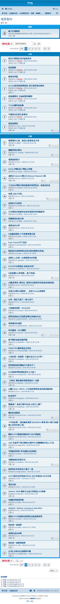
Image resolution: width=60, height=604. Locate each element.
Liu (18, 178)
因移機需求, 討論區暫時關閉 (20, 96)
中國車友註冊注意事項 (17, 114)
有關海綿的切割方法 (17, 460)
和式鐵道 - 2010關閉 (17, 330)
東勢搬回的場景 (15, 323)
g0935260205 (22, 319)
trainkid (19, 188)
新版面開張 (13, 123)
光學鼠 (19, 214)
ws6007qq (21, 269)
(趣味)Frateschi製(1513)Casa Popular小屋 (27, 176)
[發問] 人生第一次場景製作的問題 (22, 258)
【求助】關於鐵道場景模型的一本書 (23, 380)
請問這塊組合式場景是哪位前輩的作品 (24, 316)
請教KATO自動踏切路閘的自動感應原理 (25, 516)
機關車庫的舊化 (15, 150)
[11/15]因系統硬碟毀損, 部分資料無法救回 (26, 86)
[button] (21, 48)
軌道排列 (12, 396)
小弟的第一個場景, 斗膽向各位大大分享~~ (26, 357)
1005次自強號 (22, 351)
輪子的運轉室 (14, 31)
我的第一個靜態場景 (17, 543)
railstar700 (21, 445)
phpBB (22, 596)
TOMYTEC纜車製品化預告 (19, 348)
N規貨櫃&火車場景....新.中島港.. (22, 273)
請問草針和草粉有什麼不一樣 (20, 469)
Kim (18, 162)
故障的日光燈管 (15, 203)
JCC (18, 126)
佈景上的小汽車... (15, 194)
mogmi (19, 171)
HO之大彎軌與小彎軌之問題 (20, 169)
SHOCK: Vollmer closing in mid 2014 (25, 508)
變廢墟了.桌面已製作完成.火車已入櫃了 (25, 404)
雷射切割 (12, 484)
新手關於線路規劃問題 (17, 340)
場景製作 (6, 19)
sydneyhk (20, 260)
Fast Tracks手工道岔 (17, 242)
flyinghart (20, 359)
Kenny (19, 61)
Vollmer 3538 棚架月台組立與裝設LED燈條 (26, 491)
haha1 (19, 454)
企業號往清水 (22, 554)
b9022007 (20, 342)
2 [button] (29, 48)
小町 (19, 545)
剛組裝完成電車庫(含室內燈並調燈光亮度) (26, 251)
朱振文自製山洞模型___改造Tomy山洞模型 (26, 291)
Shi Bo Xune (21, 415)
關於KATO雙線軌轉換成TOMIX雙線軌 (24, 434)
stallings (20, 383)
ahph (19, 367)
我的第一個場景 (15, 525)
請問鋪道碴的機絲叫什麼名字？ (21, 365)
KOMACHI (21, 206)
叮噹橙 (19, 221)
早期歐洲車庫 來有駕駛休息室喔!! (22, 451)
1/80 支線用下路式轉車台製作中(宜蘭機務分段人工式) (31, 443)
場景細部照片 (14, 160)
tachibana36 (21, 245)
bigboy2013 (21, 472)
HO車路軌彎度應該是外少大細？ (22, 372)
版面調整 (12, 67)
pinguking (20, 407)
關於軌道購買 (14, 413)
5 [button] (39, 48)
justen (19, 236)
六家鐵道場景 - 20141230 (19, 308)
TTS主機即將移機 (15, 105)
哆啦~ (19, 143)
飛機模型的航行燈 (16, 219)
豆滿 (19, 502)
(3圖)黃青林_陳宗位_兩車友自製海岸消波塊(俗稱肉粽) (31, 283)
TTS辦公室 (21, 63)
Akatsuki (20, 462)
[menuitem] (8, 9)
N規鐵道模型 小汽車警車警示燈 (21, 234)
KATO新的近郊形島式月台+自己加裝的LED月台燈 (29, 476)
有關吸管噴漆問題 (16, 500)
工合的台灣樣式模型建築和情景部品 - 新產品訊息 (29, 185)
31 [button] (45, 48)
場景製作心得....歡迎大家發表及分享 (23, 141)
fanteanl (20, 494)
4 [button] (35, 48)
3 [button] (32, 48)
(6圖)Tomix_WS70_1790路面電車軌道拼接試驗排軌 (30, 389)
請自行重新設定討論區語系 (19, 58)
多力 (19, 487)
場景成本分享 (14, 225)
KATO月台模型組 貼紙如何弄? (21, 266)
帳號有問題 (13, 77)
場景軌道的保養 (15, 533)
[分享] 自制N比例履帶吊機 (19, 551)
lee (6, 23)
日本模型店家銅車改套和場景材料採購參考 (26, 212)
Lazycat (20, 310)
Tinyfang (20, 152)
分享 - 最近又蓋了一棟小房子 (20, 299)
